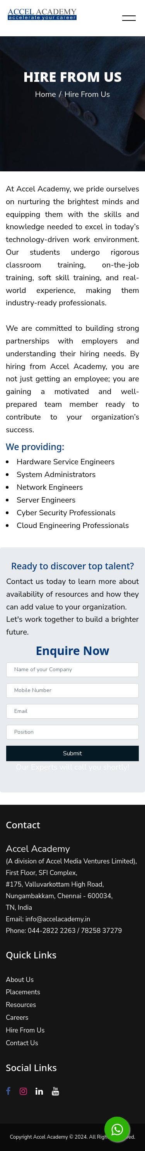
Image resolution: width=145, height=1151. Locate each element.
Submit (72, 744)
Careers (23, 1012)
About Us (25, 978)
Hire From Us (30, 1023)
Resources (26, 1001)
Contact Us (27, 1035)
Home (45, 94)
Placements (28, 989)
